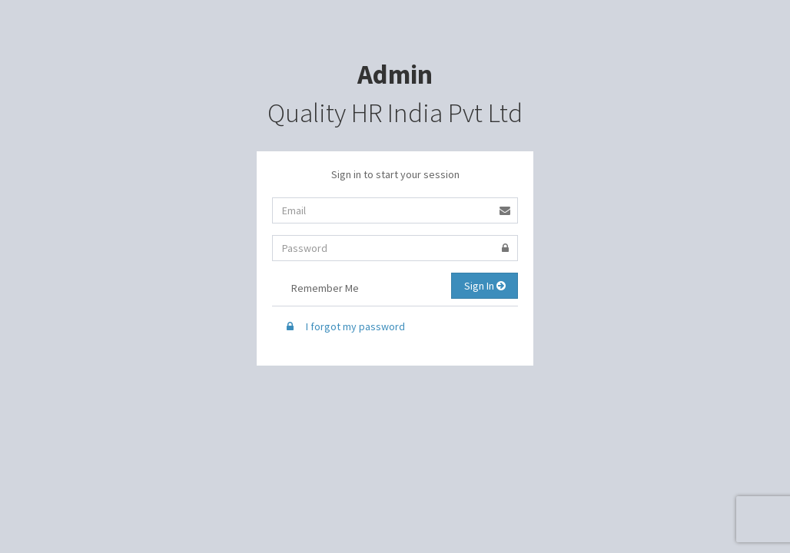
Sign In (485, 286)
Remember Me (315, 289)
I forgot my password (344, 326)
